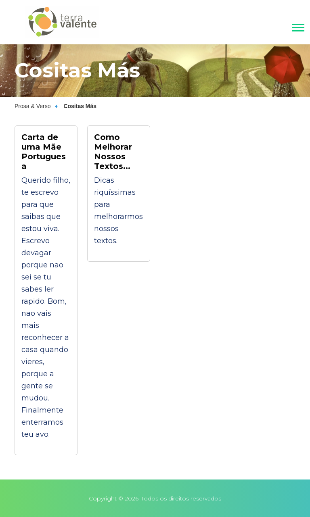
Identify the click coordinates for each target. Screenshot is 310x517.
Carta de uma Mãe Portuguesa (43, 151)
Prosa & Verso (33, 106)
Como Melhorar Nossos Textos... (113, 151)
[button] (297, 26)
